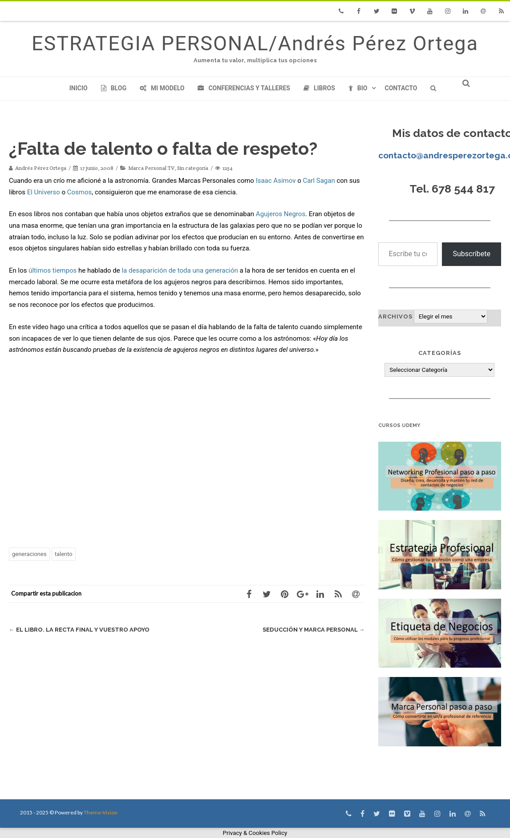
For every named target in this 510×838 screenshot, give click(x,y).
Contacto (401, 88)
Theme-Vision (100, 812)
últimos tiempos (52, 270)
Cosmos (79, 192)
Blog (113, 88)
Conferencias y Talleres (244, 88)
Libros (319, 88)
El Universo (43, 192)
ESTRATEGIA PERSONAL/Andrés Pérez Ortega (255, 43)
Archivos (395, 316)
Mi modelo (162, 88)
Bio (358, 88)
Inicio (78, 88)
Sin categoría (192, 168)
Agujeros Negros (280, 214)
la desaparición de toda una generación (179, 270)
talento (64, 554)
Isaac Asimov (276, 181)
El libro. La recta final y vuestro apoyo (79, 629)
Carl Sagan (319, 181)
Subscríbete (471, 254)
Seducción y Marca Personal (314, 629)
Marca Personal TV (151, 168)
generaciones (29, 554)
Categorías (439, 353)
